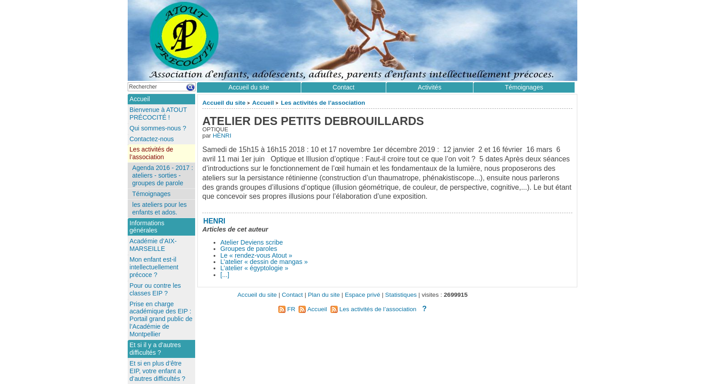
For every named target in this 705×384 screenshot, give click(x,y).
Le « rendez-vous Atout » (256, 255)
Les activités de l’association (323, 102)
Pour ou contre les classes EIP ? (155, 289)
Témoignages (524, 87)
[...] (224, 274)
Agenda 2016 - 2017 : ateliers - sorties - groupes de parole (162, 175)
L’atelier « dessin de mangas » (264, 261)
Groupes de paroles (248, 248)
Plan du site (324, 294)
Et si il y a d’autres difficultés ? (155, 348)
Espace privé (362, 294)
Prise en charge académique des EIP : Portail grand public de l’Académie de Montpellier (160, 319)
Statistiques (401, 294)
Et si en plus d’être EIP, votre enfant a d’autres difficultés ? (157, 371)
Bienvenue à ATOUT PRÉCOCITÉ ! (158, 113)
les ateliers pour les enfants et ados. (159, 208)
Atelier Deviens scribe (251, 242)
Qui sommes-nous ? (157, 128)
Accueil (263, 102)
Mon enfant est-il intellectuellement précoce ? (153, 267)
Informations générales (146, 226)
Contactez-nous (151, 139)
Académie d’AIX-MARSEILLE (153, 244)
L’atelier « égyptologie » (254, 268)
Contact (344, 87)
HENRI (222, 135)
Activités (429, 87)
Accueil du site (223, 102)
